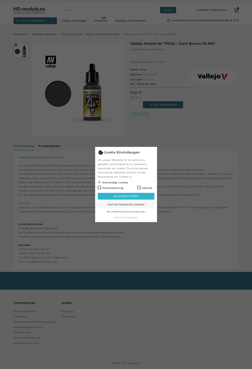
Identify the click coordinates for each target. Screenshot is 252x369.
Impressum (132, 217)
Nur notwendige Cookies (126, 204)
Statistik (144, 187)
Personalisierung (110, 187)
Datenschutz (120, 217)
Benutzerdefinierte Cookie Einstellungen (126, 212)
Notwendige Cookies (113, 182)
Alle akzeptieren (126, 196)
